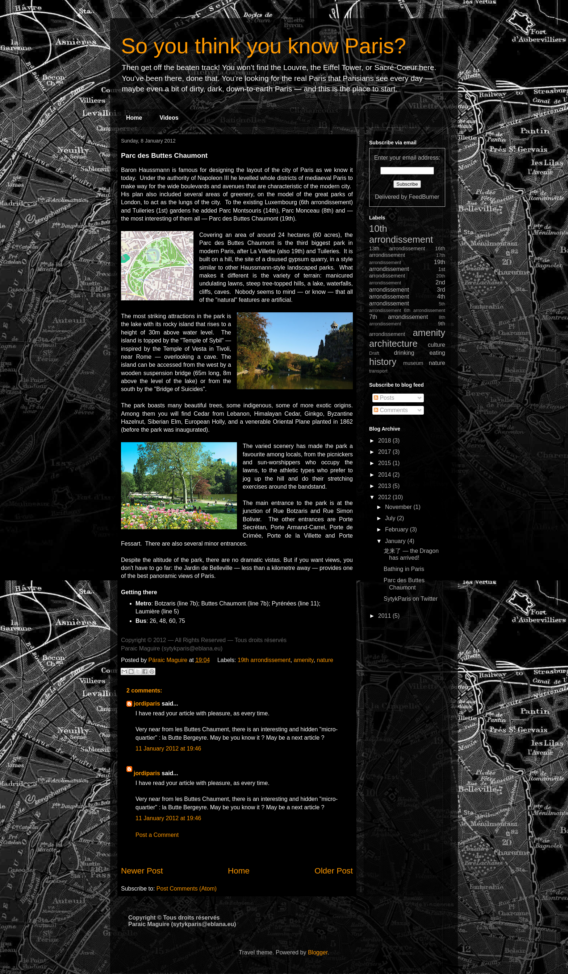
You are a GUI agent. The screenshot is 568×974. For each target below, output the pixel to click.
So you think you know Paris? (263, 46)
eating (437, 353)
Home (134, 118)
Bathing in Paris (404, 569)
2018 (385, 440)
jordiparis (147, 703)
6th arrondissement (424, 310)
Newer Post (142, 870)
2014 (385, 475)
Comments (391, 410)
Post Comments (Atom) (186, 888)
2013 (385, 486)
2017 (385, 452)
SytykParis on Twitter (411, 599)
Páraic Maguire (169, 660)
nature (325, 660)
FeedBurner (424, 197)
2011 (385, 616)
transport (378, 371)
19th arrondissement (264, 660)
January (396, 541)
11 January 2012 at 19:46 (168, 748)
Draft (374, 353)
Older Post (333, 870)
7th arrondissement (398, 317)
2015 (385, 463)
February (397, 529)
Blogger (317, 952)
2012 (385, 497)
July (391, 518)
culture (436, 345)
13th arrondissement (397, 248)
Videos (168, 118)
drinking (404, 353)
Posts (384, 398)
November (399, 507)
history (382, 362)
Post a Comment (157, 835)
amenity (304, 660)
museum (413, 363)
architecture (393, 343)
